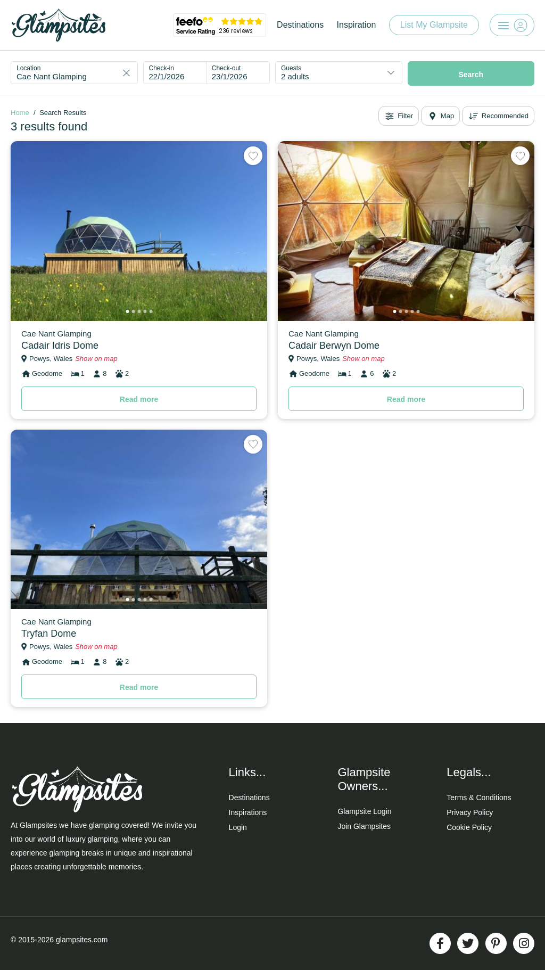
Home (20, 113)
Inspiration (356, 24)
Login (238, 827)
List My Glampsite (434, 24)
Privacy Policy (470, 812)
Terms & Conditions (479, 797)
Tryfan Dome (48, 633)
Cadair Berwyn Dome (333, 345)
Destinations (300, 24)
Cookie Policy (469, 827)
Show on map (96, 359)
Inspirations (248, 812)
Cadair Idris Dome (59, 345)
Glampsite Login (364, 811)
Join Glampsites (364, 826)
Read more (139, 399)
